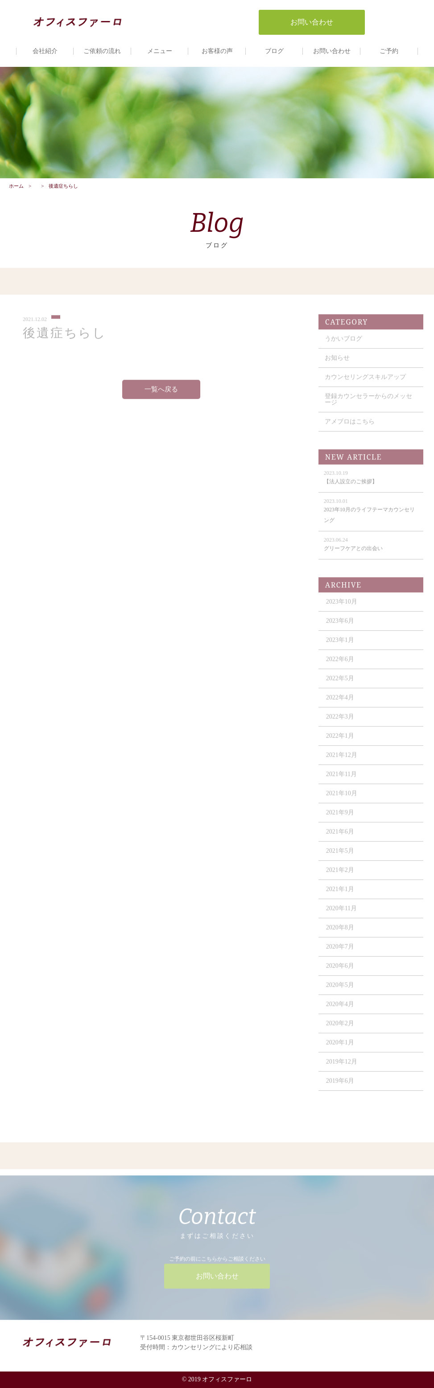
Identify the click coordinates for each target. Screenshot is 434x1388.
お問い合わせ (332, 51)
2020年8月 (340, 932)
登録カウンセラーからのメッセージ (368, 404)
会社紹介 (45, 51)
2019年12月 (341, 1066)
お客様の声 (217, 51)
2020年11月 (341, 913)
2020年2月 (340, 1028)
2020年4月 (340, 1009)
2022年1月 (340, 740)
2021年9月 (340, 817)
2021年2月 (340, 874)
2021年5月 (340, 855)
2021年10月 (341, 798)
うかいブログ (343, 343)
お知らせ (337, 362)
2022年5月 (340, 683)
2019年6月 (340, 1085)
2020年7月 (340, 951)
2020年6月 (340, 970)
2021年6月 (340, 836)
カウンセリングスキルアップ (365, 381)
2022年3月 (340, 721)
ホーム (16, 186)
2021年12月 (341, 759)
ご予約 (389, 51)
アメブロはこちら (350, 426)
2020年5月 (340, 989)
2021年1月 (340, 894)
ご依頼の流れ (102, 51)
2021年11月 (341, 779)
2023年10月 (341, 606)
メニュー (159, 51)
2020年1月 (340, 1047)
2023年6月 (340, 625)
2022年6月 (340, 664)
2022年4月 (340, 702)
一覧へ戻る (161, 394)
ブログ (274, 51)
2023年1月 (340, 644)
